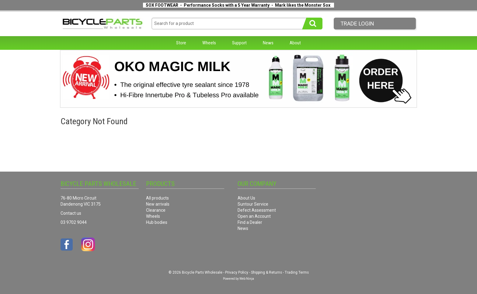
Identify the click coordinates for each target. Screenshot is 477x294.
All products (157, 198)
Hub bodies (156, 222)
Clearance (155, 210)
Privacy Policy (236, 272)
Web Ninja (246, 278)
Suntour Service (253, 204)
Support (239, 43)
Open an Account (254, 216)
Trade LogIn (357, 23)
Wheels (209, 43)
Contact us (71, 213)
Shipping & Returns (266, 272)
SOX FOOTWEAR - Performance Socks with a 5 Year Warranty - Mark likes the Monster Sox (238, 5)
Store (181, 43)
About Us (246, 198)
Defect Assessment (257, 210)
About (295, 43)
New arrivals (157, 204)
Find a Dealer (250, 222)
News (268, 43)
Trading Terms (297, 272)
